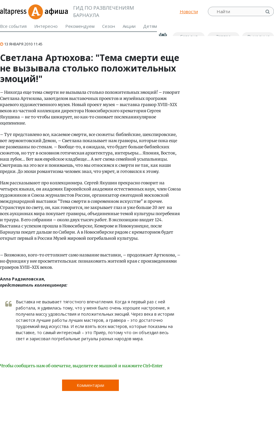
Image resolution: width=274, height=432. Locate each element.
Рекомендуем (80, 26)
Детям (150, 26)
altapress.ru (14, 11)
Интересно (46, 26)
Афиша (48, 11)
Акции (129, 26)
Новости (189, 11)
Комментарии (90, 385)
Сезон (108, 26)
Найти (268, 11)
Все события (13, 26)
